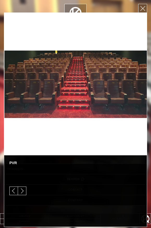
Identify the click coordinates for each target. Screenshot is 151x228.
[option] (75, 84)
